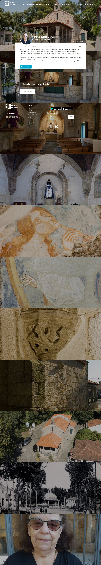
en (81, 4)
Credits (30, 110)
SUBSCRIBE (71, 116)
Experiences (40, 4)
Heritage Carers (34, 46)
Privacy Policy (32, 113)
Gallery (48, 4)
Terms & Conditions (33, 115)
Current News (65, 4)
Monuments (30, 4)
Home (23, 4)
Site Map (30, 108)
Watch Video (25, 67)
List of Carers (42, 46)
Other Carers (27, 92)
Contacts (30, 117)
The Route (55, 4)
